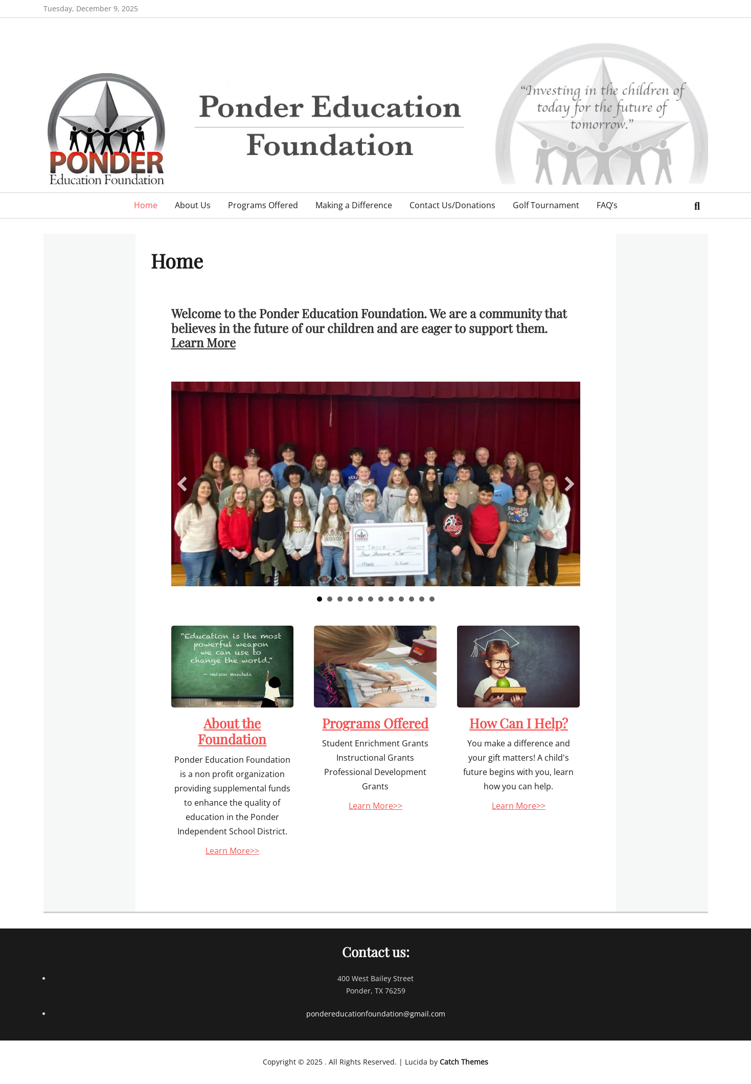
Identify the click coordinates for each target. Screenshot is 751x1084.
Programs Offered (263, 205)
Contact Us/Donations (452, 205)
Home (145, 205)
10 (411, 599)
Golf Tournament (546, 205)
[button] (182, 484)
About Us (193, 205)
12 (432, 599)
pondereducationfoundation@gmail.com (375, 1014)
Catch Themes (464, 1062)
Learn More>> (232, 850)
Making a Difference (353, 205)
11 (421, 599)
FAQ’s (607, 205)
